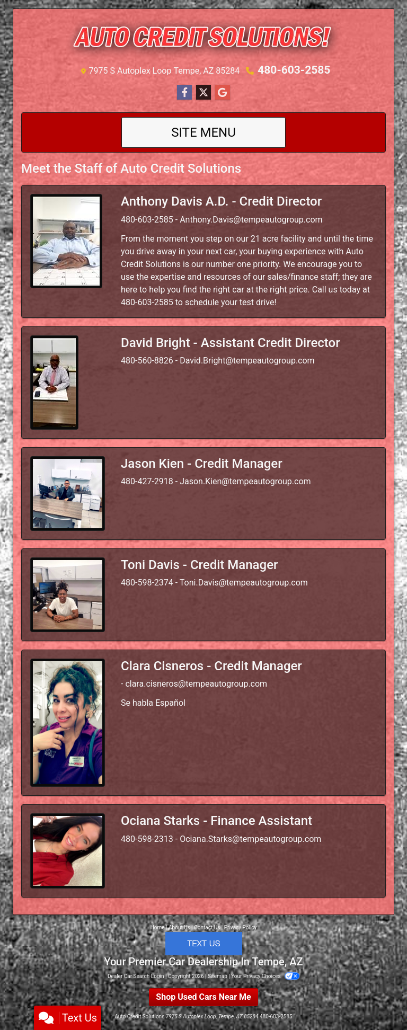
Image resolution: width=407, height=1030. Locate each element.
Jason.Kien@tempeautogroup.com (245, 481)
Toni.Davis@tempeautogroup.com (244, 583)
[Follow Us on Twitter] (203, 93)
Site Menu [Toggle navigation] (203, 132)
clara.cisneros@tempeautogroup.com (196, 684)
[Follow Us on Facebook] (184, 93)
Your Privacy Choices (265, 976)
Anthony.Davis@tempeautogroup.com (251, 220)
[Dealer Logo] (203, 38)
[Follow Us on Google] (222, 93)
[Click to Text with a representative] (203, 943)
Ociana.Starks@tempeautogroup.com (250, 839)
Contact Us (207, 927)
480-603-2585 (294, 70)
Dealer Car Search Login (136, 976)
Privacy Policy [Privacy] (240, 927)
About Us (179, 927)
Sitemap (217, 976)
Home (158, 927)
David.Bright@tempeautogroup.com (247, 361)
